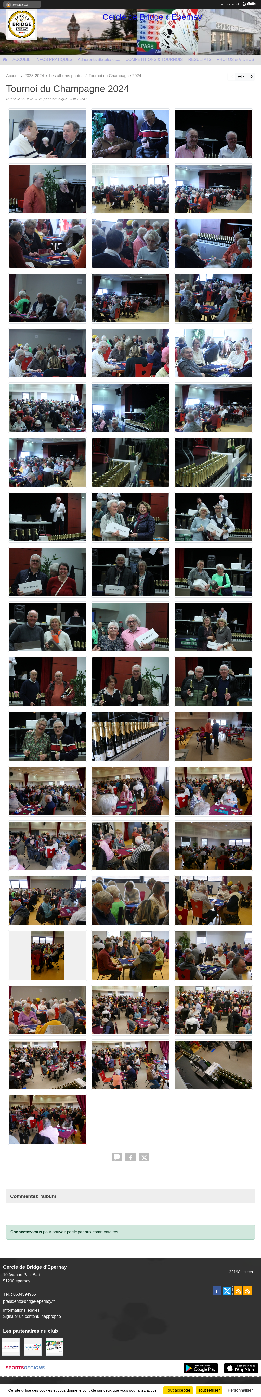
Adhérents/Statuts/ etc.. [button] (99, 59)
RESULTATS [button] (200, 59)
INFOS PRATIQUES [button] (53, 59)
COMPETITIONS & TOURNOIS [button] (154, 59)
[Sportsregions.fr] (11, 1346)
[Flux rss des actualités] (238, 1290)
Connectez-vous (26, 1232)
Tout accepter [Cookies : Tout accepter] (178, 1390)
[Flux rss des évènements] (247, 1290)
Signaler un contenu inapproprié (32, 1316)
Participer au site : (237, 4)
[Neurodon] (54, 1346)
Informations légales (21, 1310)
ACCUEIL (21, 59)
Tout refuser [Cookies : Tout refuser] (209, 1390)
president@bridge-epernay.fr (29, 1301)
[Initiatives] (32, 1346)
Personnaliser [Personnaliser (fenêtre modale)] (240, 1390)
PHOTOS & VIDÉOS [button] (235, 59)
